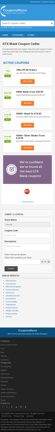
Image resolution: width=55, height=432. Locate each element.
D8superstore (11, 280)
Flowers (4, 385)
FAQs (3, 348)
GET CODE (27, 81)
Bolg (2, 352)
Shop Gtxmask (27, 202)
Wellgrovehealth (12, 310)
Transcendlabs (11, 301)
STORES (31, 35)
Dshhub (9, 316)
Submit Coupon (48, 2)
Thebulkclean (11, 304)
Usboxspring (10, 284)
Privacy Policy (19, 416)
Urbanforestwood (12, 295)
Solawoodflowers (12, 290)
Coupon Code (11, 230)
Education (4, 381)
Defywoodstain (11, 313)
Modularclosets (12, 307)
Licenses (29, 416)
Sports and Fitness (8, 396)
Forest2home (11, 298)
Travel (3, 400)
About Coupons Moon (9, 345)
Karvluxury (10, 292)
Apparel (4, 370)
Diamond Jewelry (7, 377)
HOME (5, 35)
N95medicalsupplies (13, 286)
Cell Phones (5, 374)
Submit (11, 268)
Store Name (11, 219)
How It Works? (35, 2)
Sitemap (4, 356)
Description (10, 241)
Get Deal (27, 103)
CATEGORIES (17, 35)
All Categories (6, 366)
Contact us (5, 360)
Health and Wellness (9, 392)
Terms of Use (6, 416)
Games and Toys (7, 389)
